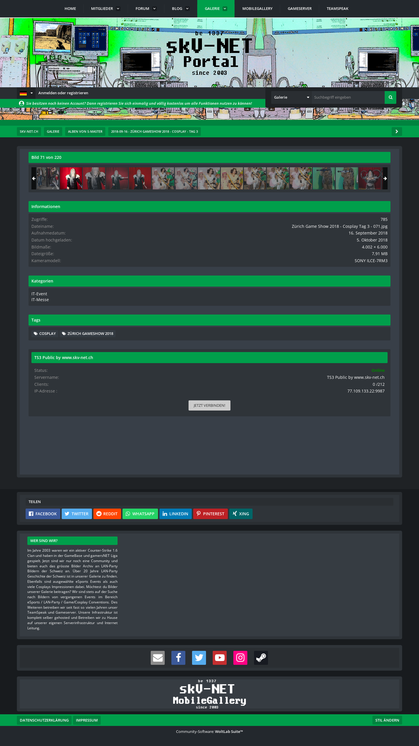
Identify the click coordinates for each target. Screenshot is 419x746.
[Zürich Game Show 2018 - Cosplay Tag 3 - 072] (377, 178)
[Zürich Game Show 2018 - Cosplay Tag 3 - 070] (331, 178)
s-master (61, 170)
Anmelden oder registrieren (63, 92)
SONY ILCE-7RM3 (375, 270)
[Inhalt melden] (281, 466)
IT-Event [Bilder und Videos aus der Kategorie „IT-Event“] (322, 302)
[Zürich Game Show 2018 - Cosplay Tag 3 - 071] (354, 178)
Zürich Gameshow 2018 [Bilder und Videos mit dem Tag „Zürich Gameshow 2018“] (345, 351)
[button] (26, 93)
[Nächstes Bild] (280, 316)
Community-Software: (209, 731)
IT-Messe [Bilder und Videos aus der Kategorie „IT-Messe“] (322, 308)
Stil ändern (387, 720)
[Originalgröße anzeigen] (279, 161)
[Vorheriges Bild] (34, 316)
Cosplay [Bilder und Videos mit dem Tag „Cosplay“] (331, 342)
